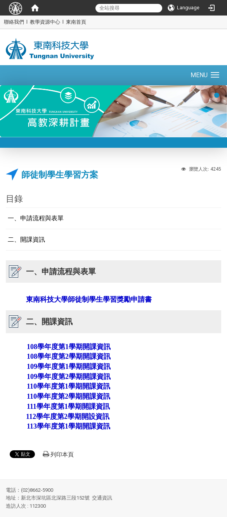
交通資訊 (102, 498)
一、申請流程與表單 (36, 218)
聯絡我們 (14, 22)
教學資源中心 (45, 22)
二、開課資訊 (26, 239)
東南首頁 (76, 22)
